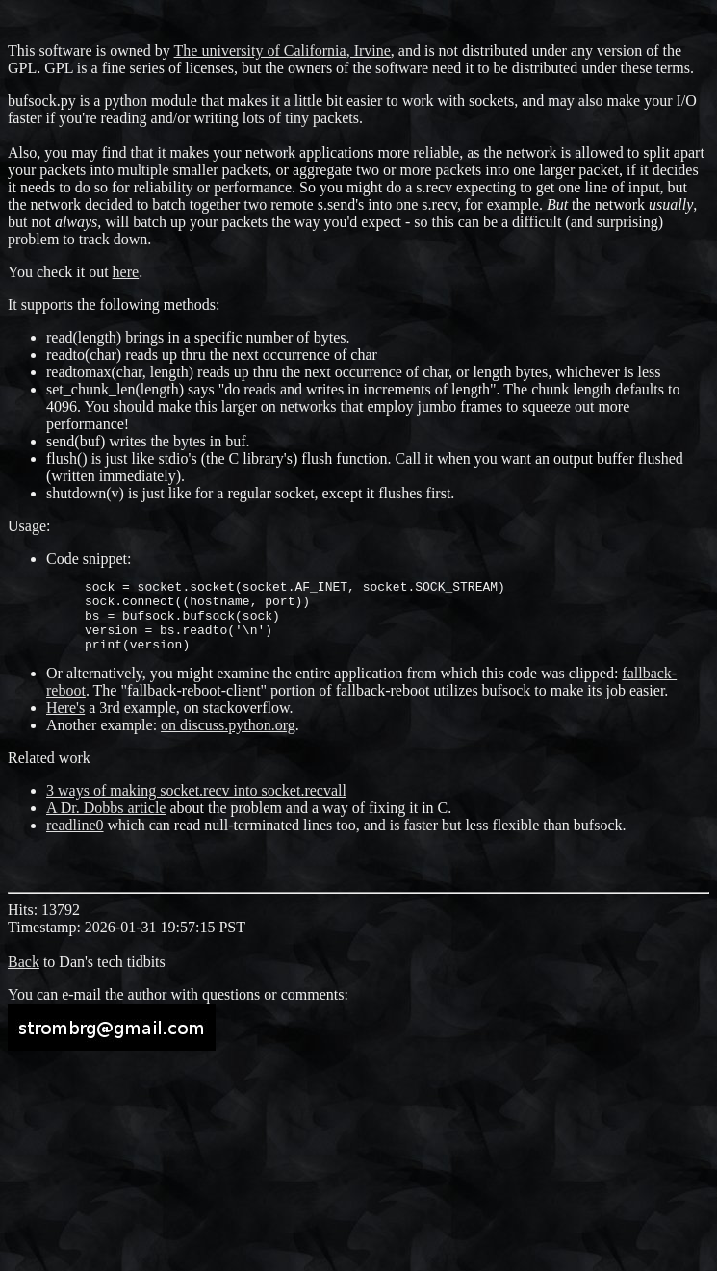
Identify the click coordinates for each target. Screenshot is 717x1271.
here (126, 272)
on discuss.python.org (228, 739)
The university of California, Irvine (282, 50)
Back (23, 976)
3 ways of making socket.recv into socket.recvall (196, 805)
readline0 (75, 839)
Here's (65, 722)
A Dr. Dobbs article (106, 822)
